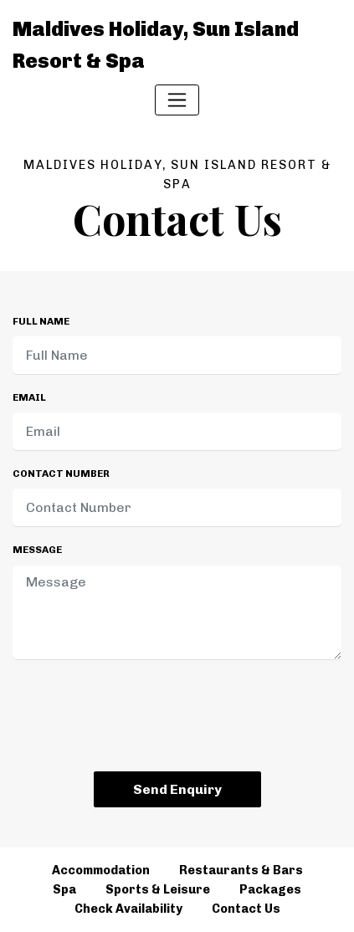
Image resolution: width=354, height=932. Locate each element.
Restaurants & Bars (241, 870)
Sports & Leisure (157, 889)
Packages (270, 889)
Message (37, 550)
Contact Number (61, 473)
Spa (64, 889)
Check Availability (128, 908)
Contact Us (246, 908)
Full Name (41, 321)
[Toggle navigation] (177, 99)
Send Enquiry (177, 789)
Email (29, 397)
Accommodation (101, 870)
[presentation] (177, 718)
